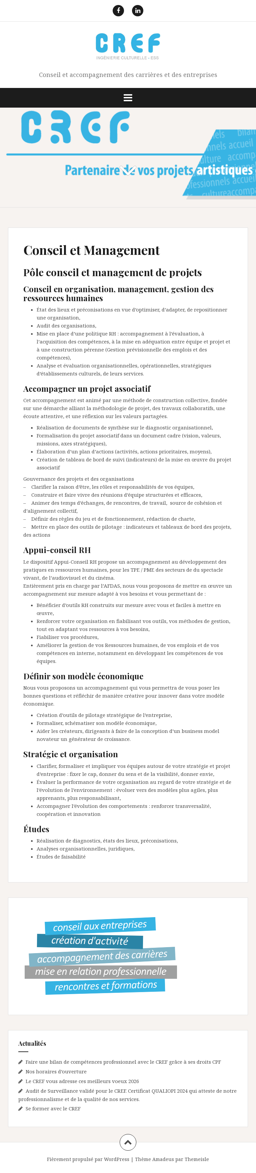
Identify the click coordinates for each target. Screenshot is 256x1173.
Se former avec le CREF (53, 1108)
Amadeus (163, 1159)
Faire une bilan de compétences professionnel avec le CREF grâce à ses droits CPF (123, 1061)
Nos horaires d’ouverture (56, 1071)
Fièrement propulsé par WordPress (88, 1159)
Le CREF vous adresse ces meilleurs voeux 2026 (82, 1081)
